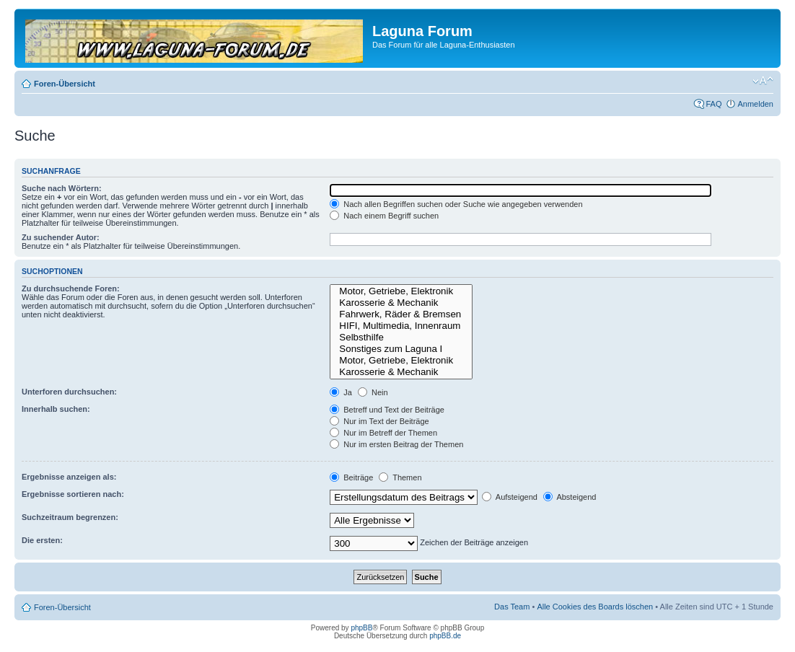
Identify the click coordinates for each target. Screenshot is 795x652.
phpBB (361, 628)
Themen (400, 477)
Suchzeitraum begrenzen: (70, 517)
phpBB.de (445, 636)
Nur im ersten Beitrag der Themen (396, 444)
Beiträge (351, 477)
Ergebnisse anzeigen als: (69, 476)
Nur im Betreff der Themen (383, 432)
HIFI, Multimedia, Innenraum (400, 326)
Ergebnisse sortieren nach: (73, 494)
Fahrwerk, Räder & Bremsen (400, 314)
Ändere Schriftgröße (762, 80)
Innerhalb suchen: (56, 409)
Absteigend (570, 497)
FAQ (713, 104)
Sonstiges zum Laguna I (400, 349)
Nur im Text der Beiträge (379, 421)
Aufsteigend (509, 497)
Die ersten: (42, 540)
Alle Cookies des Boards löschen (595, 606)
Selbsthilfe (400, 337)
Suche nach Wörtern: (62, 188)
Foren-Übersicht (64, 83)
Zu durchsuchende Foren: (71, 288)
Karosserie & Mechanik (400, 303)
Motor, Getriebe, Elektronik (400, 291)
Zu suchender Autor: (61, 237)
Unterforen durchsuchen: (69, 391)
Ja (341, 392)
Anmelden (755, 104)
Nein (373, 392)
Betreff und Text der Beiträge (387, 409)
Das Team (512, 606)
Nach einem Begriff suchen (384, 215)
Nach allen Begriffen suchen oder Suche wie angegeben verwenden (456, 204)
